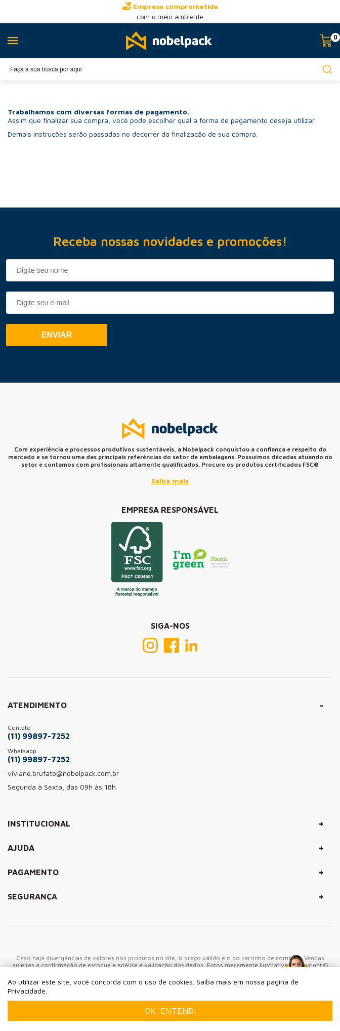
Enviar (56, 335)
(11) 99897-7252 (39, 735)
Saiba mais (170, 480)
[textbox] (170, 69)
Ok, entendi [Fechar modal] (170, 1010)
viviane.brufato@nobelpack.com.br (63, 773)
